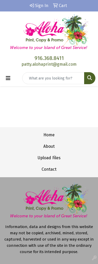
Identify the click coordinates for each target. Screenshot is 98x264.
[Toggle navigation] (8, 78)
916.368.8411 (49, 58)
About (49, 146)
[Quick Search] (53, 78)
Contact (49, 169)
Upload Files (49, 157)
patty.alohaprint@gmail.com (49, 64)
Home (49, 134)
